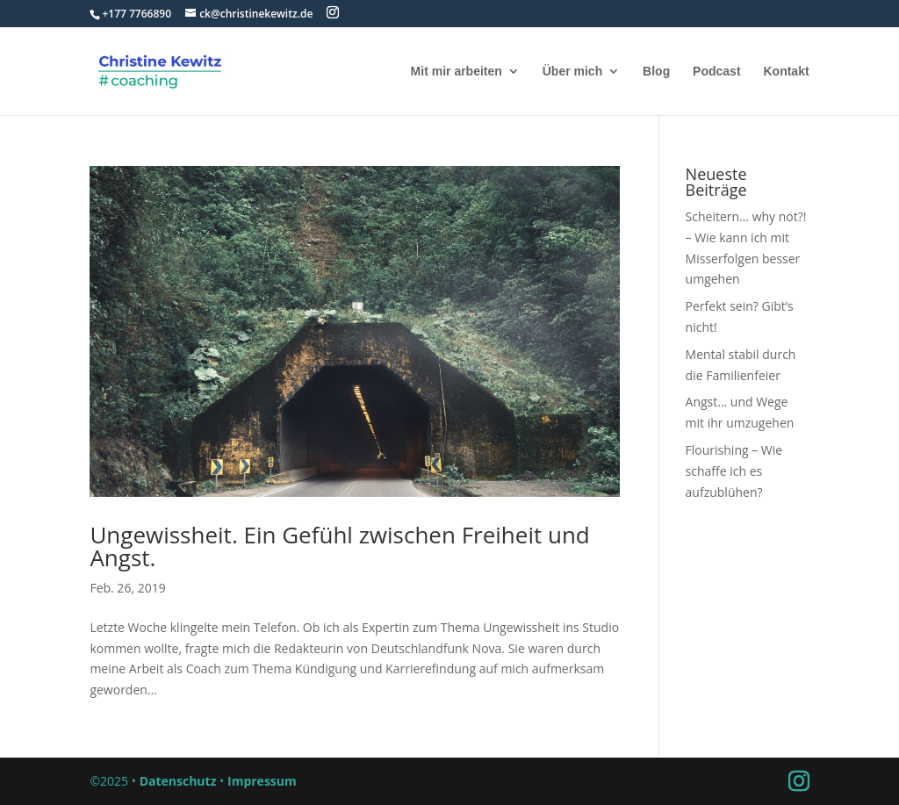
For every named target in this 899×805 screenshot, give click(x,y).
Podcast (716, 71)
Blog (656, 71)
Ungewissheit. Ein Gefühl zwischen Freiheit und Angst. (339, 546)
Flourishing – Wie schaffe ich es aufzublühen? (734, 471)
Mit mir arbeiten (456, 71)
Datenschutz (178, 781)
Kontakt (786, 71)
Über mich (572, 71)
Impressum (262, 781)
